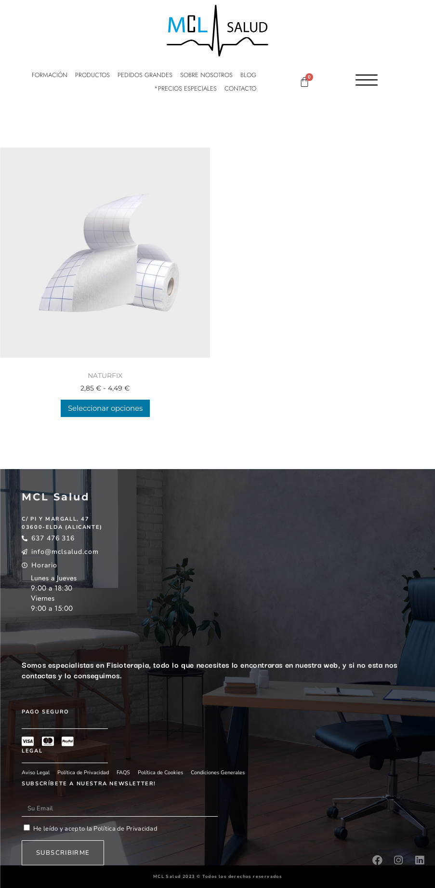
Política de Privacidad (125, 828)
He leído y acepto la (95, 828)
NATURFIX (105, 375)
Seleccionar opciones (105, 408)
